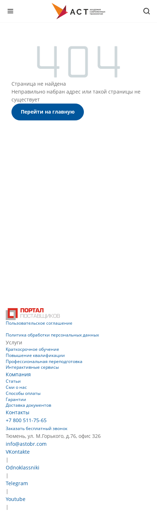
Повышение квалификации (35, 355)
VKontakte (18, 451)
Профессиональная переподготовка (44, 361)
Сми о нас (16, 387)
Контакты (17, 412)
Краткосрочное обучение (32, 349)
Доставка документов (28, 405)
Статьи (13, 381)
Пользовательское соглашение (39, 323)
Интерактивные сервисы (32, 367)
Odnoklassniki (22, 467)
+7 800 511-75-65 (26, 420)
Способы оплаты (23, 393)
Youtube (15, 499)
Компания (18, 374)
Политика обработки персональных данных (52, 335)
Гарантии (16, 399)
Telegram (17, 483)
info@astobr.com (26, 443)
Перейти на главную (48, 111)
